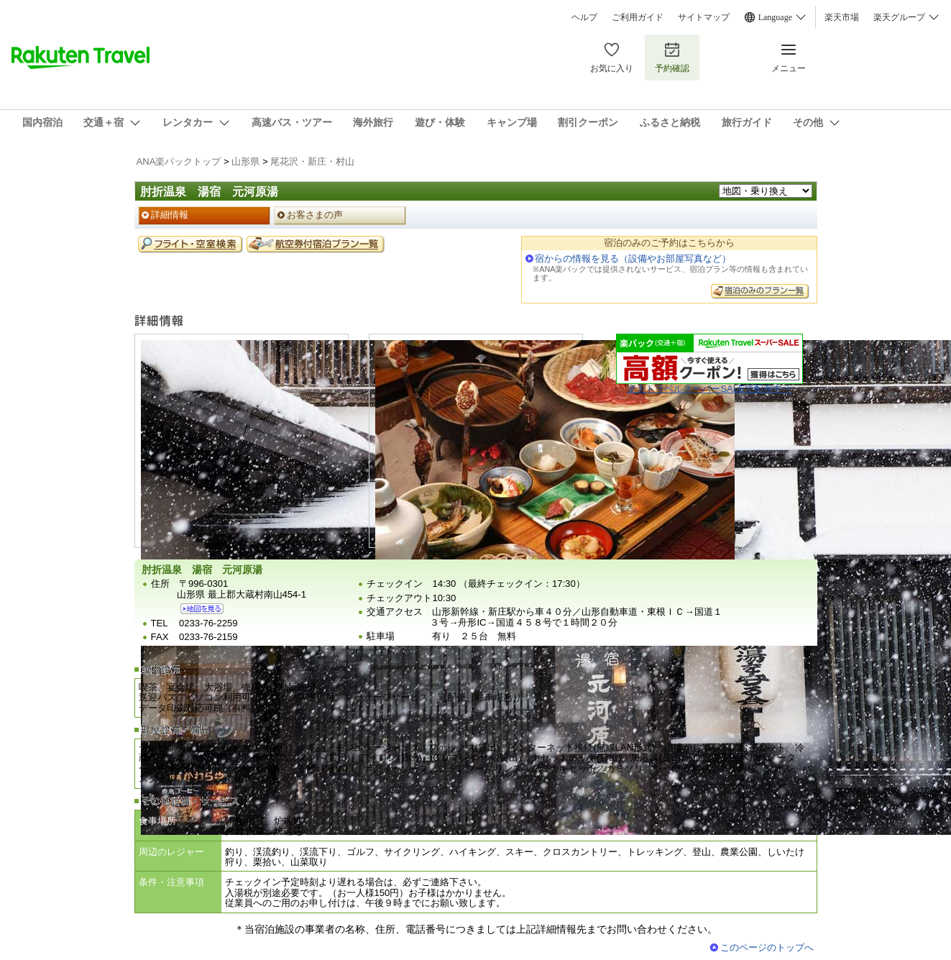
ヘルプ (584, 17)
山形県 (245, 161)
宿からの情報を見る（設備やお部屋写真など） (633, 258)
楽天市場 (841, 17)
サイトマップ (704, 17)
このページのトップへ (767, 947)
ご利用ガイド (637, 17)
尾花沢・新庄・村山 (312, 161)
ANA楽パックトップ (179, 161)
